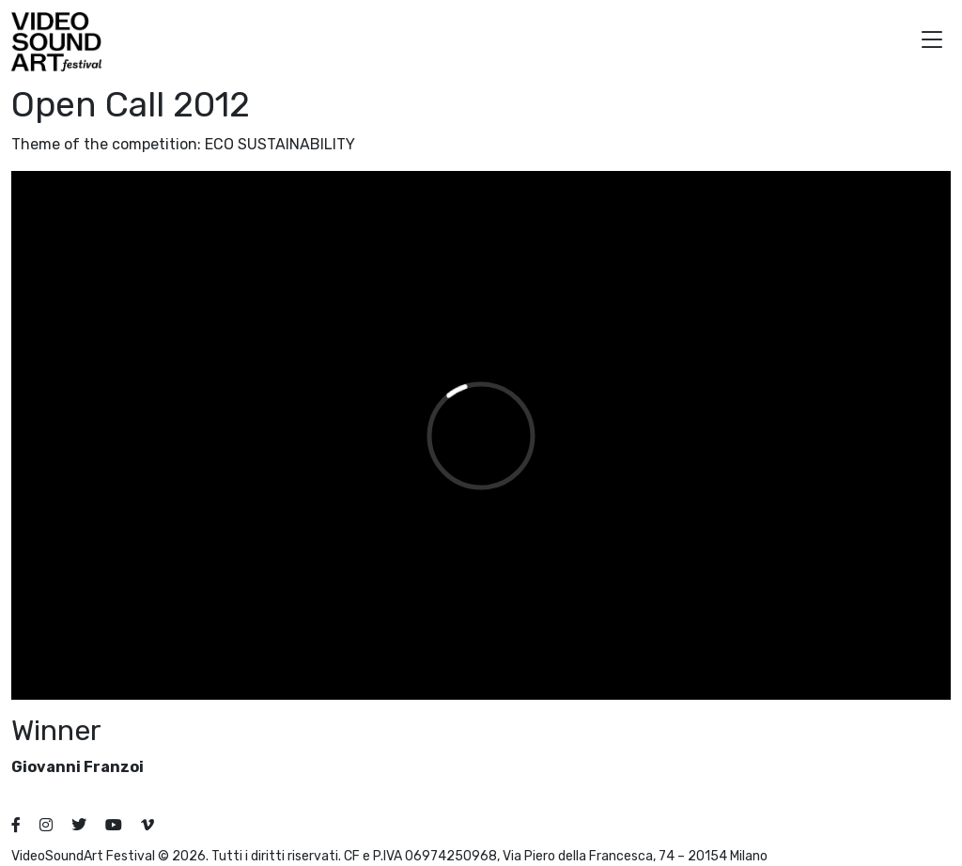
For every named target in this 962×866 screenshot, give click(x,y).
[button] (932, 41)
